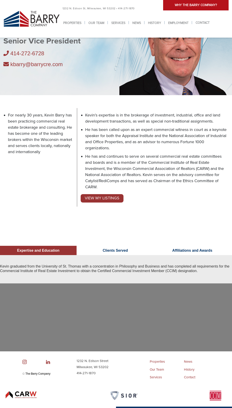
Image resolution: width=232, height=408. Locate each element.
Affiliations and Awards (192, 251)
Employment (178, 23)
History (154, 23)
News (136, 23)
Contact (203, 23)
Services (118, 23)
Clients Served (115, 251)
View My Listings (102, 198)
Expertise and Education (38, 251)
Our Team (96, 23)
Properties (72, 23)
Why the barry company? (196, 5)
